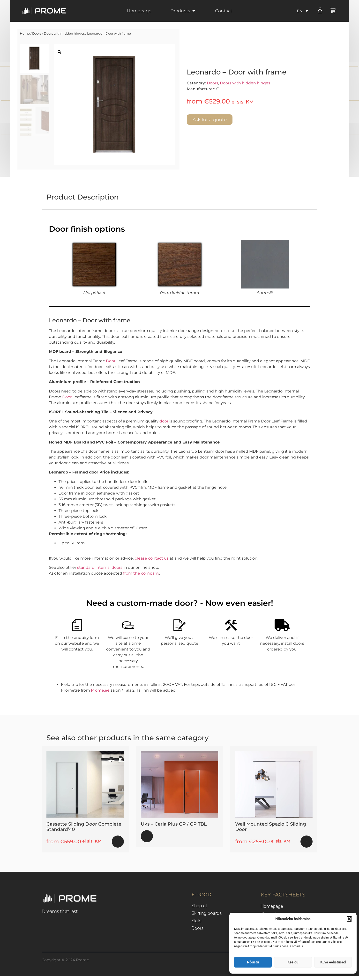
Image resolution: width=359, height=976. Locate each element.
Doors (36, 33)
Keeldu (292, 962)
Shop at (199, 905)
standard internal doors (99, 567)
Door (110, 361)
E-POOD (201, 894)
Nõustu (253, 962)
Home (25, 33)
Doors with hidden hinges (64, 33)
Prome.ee (100, 690)
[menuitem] (302, 11)
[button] (349, 919)
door (163, 421)
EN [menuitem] (300, 10)
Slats (197, 920)
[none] (302, 11)
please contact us (152, 558)
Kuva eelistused (333, 962)
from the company (141, 573)
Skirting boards (207, 913)
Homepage (272, 906)
